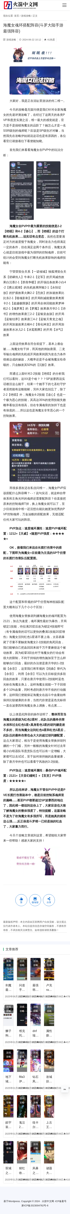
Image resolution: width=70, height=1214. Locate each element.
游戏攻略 (26, 15)
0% (65, 1089)
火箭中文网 (48, 1201)
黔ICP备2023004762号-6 (35, 1205)
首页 (16, 15)
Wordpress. (14, 1201)
